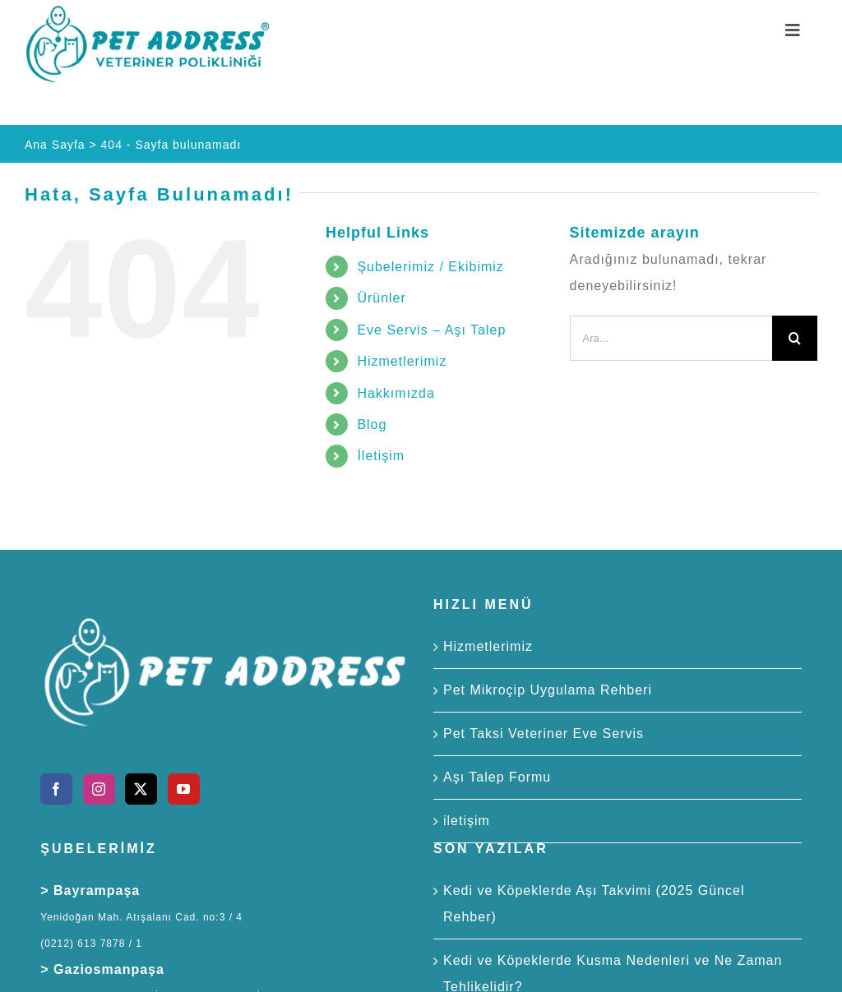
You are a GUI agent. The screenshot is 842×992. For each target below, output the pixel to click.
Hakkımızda (395, 393)
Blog (371, 424)
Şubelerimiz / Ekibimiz (430, 267)
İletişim (381, 456)
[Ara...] (671, 338)
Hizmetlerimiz (401, 361)
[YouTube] (184, 789)
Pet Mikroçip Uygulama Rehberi (547, 690)
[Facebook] (56, 789)
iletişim (466, 821)
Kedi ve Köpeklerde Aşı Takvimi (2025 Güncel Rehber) (593, 904)
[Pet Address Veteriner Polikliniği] (148, 10)
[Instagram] (99, 789)
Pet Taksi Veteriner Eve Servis (543, 734)
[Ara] (794, 338)
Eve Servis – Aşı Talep (431, 330)
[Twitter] (141, 789)
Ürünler (381, 298)
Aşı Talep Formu (497, 777)
